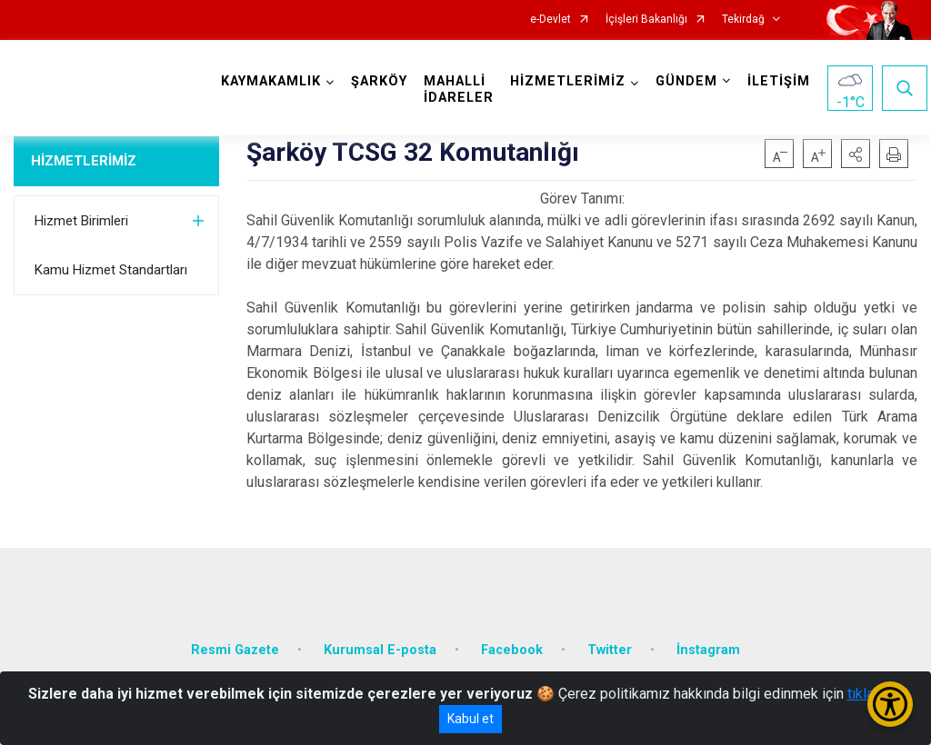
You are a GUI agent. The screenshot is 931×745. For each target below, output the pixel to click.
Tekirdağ (743, 19)
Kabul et (470, 718)
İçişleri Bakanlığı (646, 19)
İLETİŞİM (778, 81)
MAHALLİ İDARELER (459, 89)
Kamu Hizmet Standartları (111, 270)
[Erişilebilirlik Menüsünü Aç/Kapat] (890, 704)
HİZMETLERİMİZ (83, 161)
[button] (855, 153)
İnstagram (708, 650)
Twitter (609, 650)
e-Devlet (550, 19)
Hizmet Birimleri (81, 221)
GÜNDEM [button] (686, 81)
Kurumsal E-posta (380, 650)
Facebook (512, 650)
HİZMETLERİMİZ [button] (568, 81)
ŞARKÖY (379, 81)
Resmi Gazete (235, 650)
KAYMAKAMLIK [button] (271, 81)
